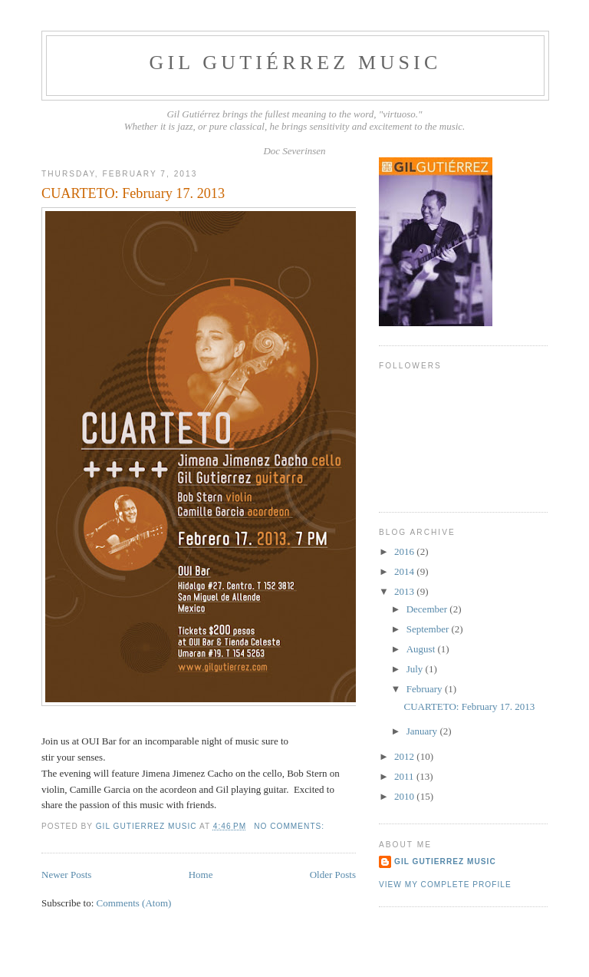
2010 (405, 796)
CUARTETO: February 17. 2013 (133, 193)
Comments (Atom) (134, 903)
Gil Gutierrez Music (445, 861)
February (425, 689)
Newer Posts (66, 874)
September (429, 629)
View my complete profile (445, 884)
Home (201, 874)
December (428, 609)
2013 (405, 591)
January (423, 731)
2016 (405, 551)
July (416, 669)
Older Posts (333, 874)
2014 (405, 571)
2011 (405, 776)
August (422, 649)
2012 (405, 756)
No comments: (290, 826)
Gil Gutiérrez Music (296, 62)
